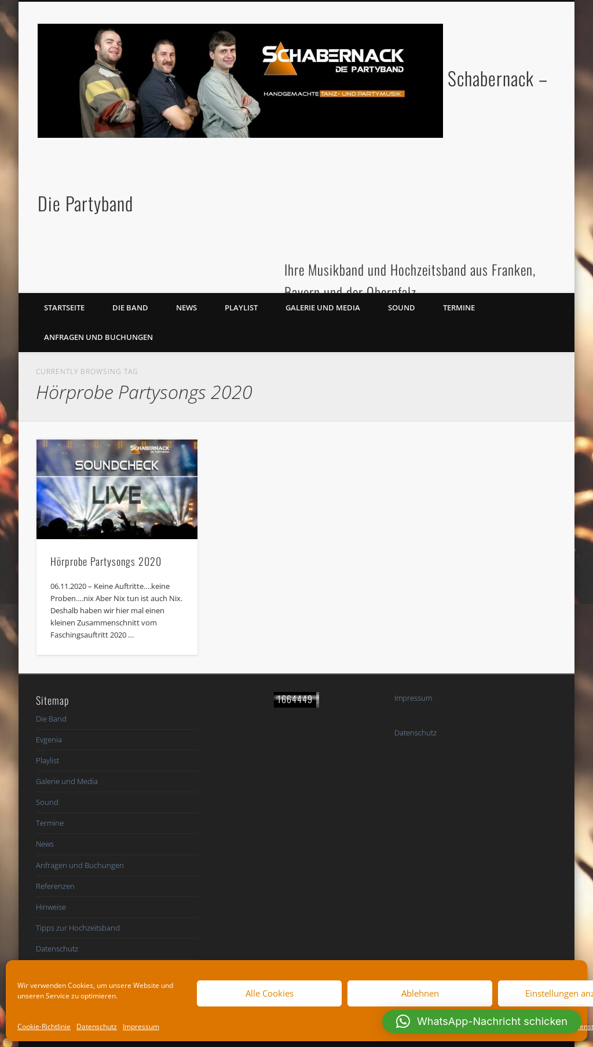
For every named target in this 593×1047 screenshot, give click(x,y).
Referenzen (55, 886)
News (186, 307)
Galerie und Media (322, 307)
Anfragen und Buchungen (98, 337)
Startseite (64, 307)
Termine (459, 307)
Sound (401, 307)
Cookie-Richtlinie (44, 1026)
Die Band (130, 307)
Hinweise (51, 907)
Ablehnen (420, 993)
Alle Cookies (270, 993)
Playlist (241, 307)
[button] (481, 1021)
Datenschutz (96, 1026)
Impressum (141, 1026)
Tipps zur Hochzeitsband (78, 927)
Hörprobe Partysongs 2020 (106, 561)
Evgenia (49, 739)
